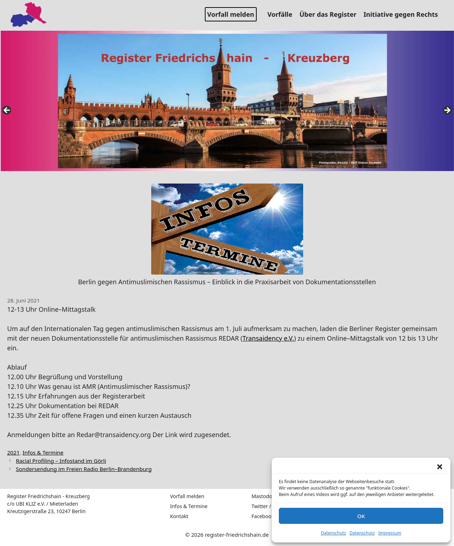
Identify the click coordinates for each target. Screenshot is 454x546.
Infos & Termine (43, 452)
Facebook (263, 516)
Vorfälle (282, 14)
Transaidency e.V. (268, 338)
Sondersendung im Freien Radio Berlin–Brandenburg (84, 468)
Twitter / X (264, 506)
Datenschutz (333, 533)
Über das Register (331, 14)
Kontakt (179, 516)
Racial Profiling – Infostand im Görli (61, 460)
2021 (13, 452)
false (7, 110)
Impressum (389, 533)
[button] (439, 466)
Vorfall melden (230, 14)
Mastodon (264, 496)
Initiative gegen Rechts (403, 14)
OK (361, 516)
